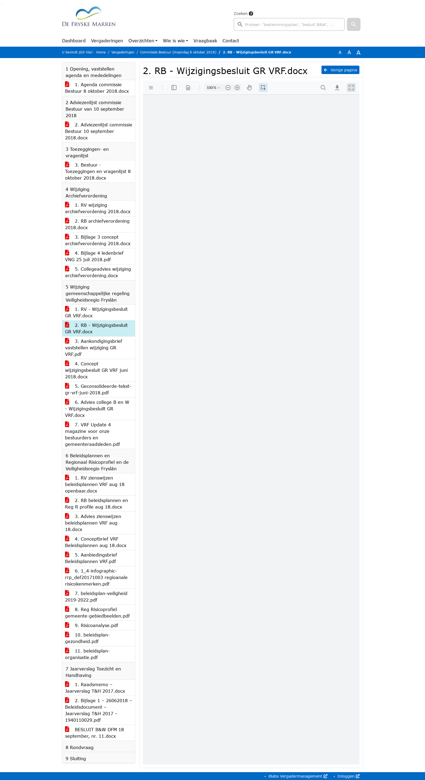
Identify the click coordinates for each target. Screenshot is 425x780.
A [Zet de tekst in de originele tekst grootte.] (340, 52)
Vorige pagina (340, 70)
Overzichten (141, 40)
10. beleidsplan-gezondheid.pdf (87, 638)
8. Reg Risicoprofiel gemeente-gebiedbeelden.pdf (97, 612)
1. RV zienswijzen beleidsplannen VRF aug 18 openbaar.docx (94, 484)
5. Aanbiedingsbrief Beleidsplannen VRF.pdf (91, 558)
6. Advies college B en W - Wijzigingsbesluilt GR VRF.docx (97, 408)
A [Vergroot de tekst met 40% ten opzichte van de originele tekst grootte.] (358, 52)
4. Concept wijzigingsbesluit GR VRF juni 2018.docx (96, 370)
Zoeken (241, 13)
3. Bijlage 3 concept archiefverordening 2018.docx (97, 240)
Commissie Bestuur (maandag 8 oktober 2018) (178, 52)
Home (101, 52)
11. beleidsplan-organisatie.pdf (87, 654)
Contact (231, 40)
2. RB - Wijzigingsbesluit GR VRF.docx (96, 328)
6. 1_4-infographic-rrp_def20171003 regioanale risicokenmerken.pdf (96, 577)
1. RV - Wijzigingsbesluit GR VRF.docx (96, 312)
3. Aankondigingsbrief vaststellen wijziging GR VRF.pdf (93, 347)
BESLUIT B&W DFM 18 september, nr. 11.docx (94, 733)
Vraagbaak (205, 40)
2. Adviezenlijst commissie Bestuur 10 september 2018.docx (98, 131)
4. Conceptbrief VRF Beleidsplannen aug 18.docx (95, 542)
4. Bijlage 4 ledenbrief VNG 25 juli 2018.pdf (94, 256)
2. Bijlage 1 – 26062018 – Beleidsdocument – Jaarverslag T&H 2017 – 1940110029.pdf (98, 710)
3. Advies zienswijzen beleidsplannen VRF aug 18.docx (93, 523)
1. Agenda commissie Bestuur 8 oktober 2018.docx (97, 88)
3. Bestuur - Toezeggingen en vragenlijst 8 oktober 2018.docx (98, 171)
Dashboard (74, 40)
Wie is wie (174, 40)
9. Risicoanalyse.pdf (91, 625)
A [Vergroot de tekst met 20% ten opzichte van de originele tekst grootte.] (349, 52)
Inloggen (348, 776)
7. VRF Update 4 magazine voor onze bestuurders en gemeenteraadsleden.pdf (92, 434)
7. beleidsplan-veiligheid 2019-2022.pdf (96, 596)
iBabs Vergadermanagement (297, 776)
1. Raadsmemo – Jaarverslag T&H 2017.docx (95, 687)
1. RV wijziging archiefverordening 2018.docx (97, 208)
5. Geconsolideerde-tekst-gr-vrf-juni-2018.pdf (98, 389)
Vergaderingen (107, 40)
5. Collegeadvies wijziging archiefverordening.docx (98, 272)
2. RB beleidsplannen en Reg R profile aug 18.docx (96, 503)
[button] (353, 24)
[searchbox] (289, 24)
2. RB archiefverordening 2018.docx (97, 224)
